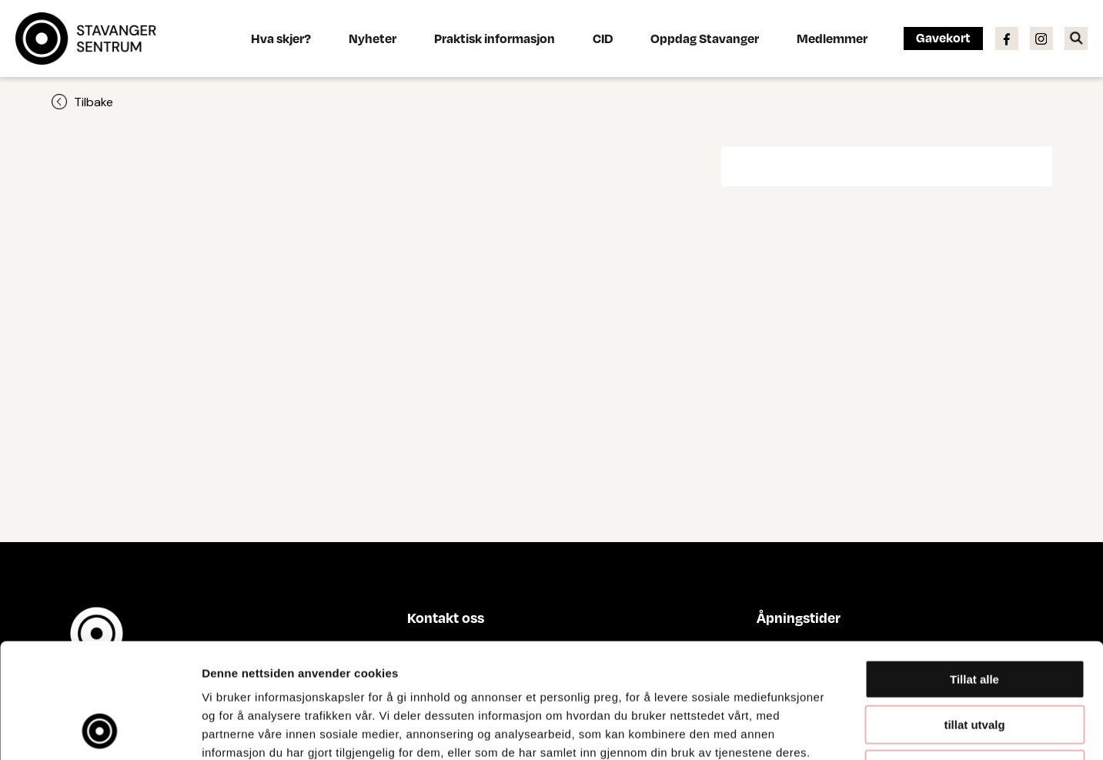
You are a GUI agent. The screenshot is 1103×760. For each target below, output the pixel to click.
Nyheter (372, 38)
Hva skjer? (281, 38)
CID (603, 38)
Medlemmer (832, 38)
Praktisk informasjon (494, 38)
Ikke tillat (974, 661)
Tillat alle (974, 571)
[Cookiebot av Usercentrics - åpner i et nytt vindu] (99, 730)
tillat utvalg (974, 617)
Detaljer (819, 729)
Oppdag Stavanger (704, 38)
